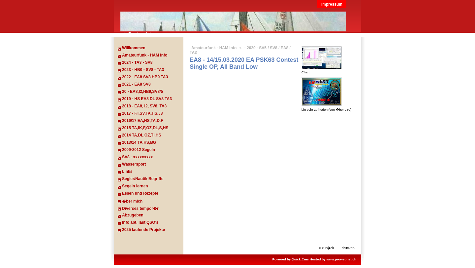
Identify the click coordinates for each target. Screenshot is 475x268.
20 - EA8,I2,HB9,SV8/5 (142, 91)
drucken (348, 248)
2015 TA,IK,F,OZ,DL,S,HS (145, 128)
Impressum (331, 4)
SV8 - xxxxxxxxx (137, 157)
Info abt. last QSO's (140, 222)
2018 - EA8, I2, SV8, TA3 (144, 106)
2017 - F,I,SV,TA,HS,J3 (142, 113)
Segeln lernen (135, 186)
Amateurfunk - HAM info (144, 55)
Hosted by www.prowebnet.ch (333, 259)
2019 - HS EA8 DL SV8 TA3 (147, 98)
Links (127, 171)
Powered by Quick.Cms (290, 259)
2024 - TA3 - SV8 (137, 62)
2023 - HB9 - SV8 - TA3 (143, 69)
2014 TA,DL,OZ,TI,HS (141, 135)
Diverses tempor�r (140, 208)
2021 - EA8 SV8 (136, 84)
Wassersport (134, 164)
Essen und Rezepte (140, 193)
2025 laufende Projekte (143, 229)
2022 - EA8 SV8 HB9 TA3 (145, 77)
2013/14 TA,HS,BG (139, 142)
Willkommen (133, 48)
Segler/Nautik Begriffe (142, 178)
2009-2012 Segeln (138, 149)
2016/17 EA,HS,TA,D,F (142, 120)
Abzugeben (132, 215)
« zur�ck (326, 248)
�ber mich (132, 201)
